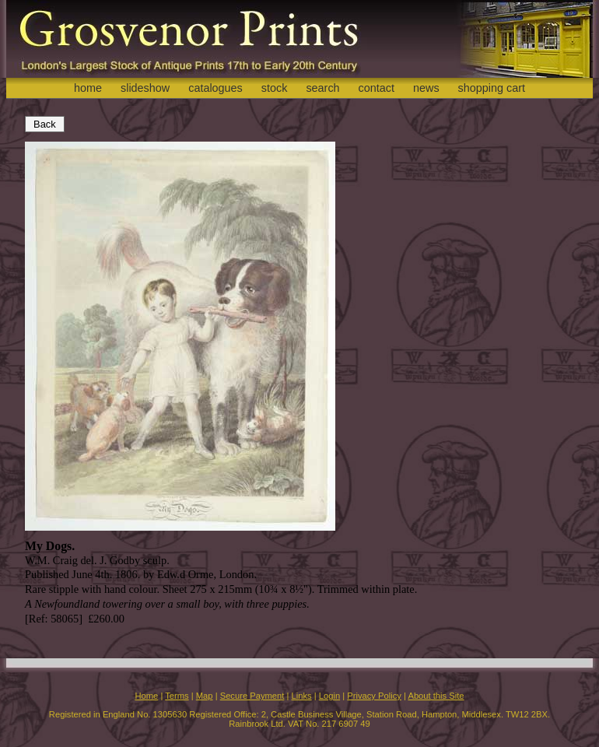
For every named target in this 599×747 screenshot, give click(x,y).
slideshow (145, 88)
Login (329, 695)
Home (146, 695)
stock (274, 88)
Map (204, 695)
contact (376, 88)
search (322, 88)
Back (44, 124)
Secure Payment (252, 695)
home (88, 88)
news (426, 88)
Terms (176, 695)
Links (302, 695)
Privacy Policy (374, 695)
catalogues (215, 88)
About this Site (436, 695)
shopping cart (491, 88)
